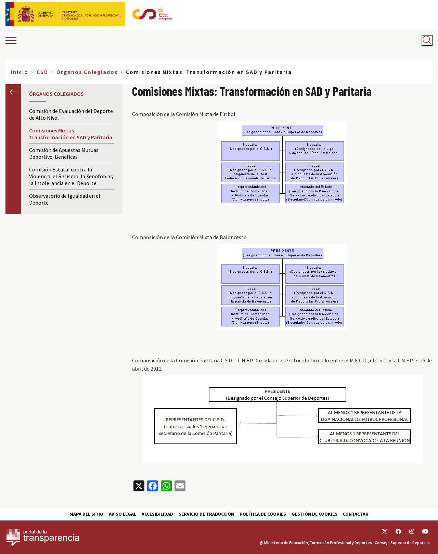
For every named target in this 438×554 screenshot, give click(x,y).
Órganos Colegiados (87, 71)
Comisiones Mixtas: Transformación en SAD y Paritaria (70, 134)
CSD (42, 71)
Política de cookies (263, 514)
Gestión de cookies (314, 514)
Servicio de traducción (206, 514)
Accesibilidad (157, 514)
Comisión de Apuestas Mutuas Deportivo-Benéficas (64, 153)
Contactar (356, 514)
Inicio (19, 71)
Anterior (13, 92)
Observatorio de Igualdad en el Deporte (64, 199)
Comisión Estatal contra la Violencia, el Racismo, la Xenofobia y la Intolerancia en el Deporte (71, 176)
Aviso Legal (122, 514)
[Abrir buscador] (427, 40)
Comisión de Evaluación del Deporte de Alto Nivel (71, 114)
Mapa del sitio (86, 514)
